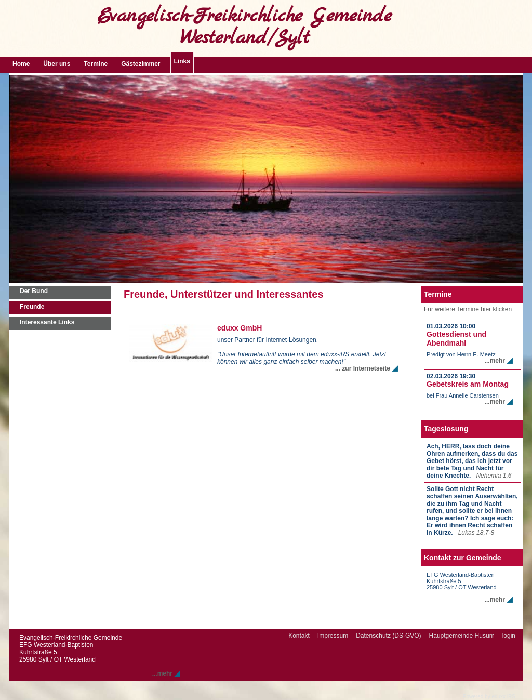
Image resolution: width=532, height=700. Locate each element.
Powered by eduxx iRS (489, 696)
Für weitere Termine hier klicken (468, 309)
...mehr (495, 361)
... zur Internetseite (362, 368)
